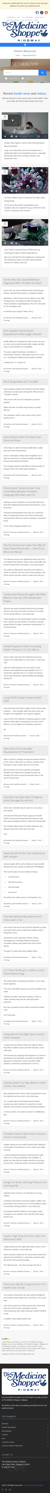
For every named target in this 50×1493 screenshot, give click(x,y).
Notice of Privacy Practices (12, 1446)
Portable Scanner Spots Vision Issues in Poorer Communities (25, 1135)
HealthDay (17, 1354)
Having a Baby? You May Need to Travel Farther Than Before (24, 1084)
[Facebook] (2, 1490)
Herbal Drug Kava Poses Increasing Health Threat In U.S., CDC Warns (22, 648)
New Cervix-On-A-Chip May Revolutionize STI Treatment (19, 750)
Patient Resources (9, 1427)
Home (18, 55)
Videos (26, 78)
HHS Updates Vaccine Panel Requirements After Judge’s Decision (23, 332)
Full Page (7, 320)
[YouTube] (10, 1490)
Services (5, 1423)
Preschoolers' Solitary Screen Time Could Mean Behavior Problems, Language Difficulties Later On (22, 491)
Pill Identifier (28, 17)
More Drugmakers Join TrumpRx (21, 381)
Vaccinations (6, 1431)
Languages (11, 17)
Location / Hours (13, 20)
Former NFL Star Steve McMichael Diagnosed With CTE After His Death (23, 281)
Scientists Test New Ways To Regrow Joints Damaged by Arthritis (23, 798)
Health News (12, 78)
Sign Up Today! (26, 20)
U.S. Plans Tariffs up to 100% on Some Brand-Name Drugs (24, 972)
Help (18, 17)
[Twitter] (6, 1490)
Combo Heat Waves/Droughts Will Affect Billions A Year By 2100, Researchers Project (25, 598)
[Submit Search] (42, 73)
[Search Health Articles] (21, 72)
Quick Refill (39, 17)
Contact (5, 1434)
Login (36, 20)
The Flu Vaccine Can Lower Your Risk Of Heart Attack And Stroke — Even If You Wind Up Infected (24, 548)
